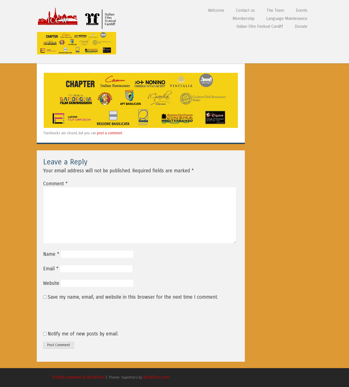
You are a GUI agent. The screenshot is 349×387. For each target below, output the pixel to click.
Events (301, 10)
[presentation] (78, 318)
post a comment (109, 133)
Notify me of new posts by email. (83, 334)
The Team (275, 10)
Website (51, 283)
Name (51, 254)
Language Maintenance (286, 18)
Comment (55, 184)
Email (50, 269)
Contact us (245, 10)
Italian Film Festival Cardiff (259, 26)
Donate (301, 26)
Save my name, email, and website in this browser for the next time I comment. (133, 297)
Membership (244, 18)
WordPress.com (156, 377)
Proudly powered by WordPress (78, 377)
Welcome (216, 10)
